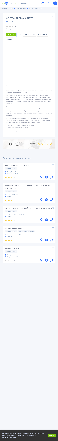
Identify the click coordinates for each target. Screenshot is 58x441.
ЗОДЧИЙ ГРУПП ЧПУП (14, 228)
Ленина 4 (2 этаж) (11, 22)
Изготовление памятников (26, 231)
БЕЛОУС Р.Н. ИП (12, 248)
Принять (51, 435)
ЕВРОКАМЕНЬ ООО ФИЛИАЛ (17, 165)
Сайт (19, 35)
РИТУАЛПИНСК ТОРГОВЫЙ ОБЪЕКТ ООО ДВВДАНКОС (28, 208)
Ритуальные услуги (11, 168)
